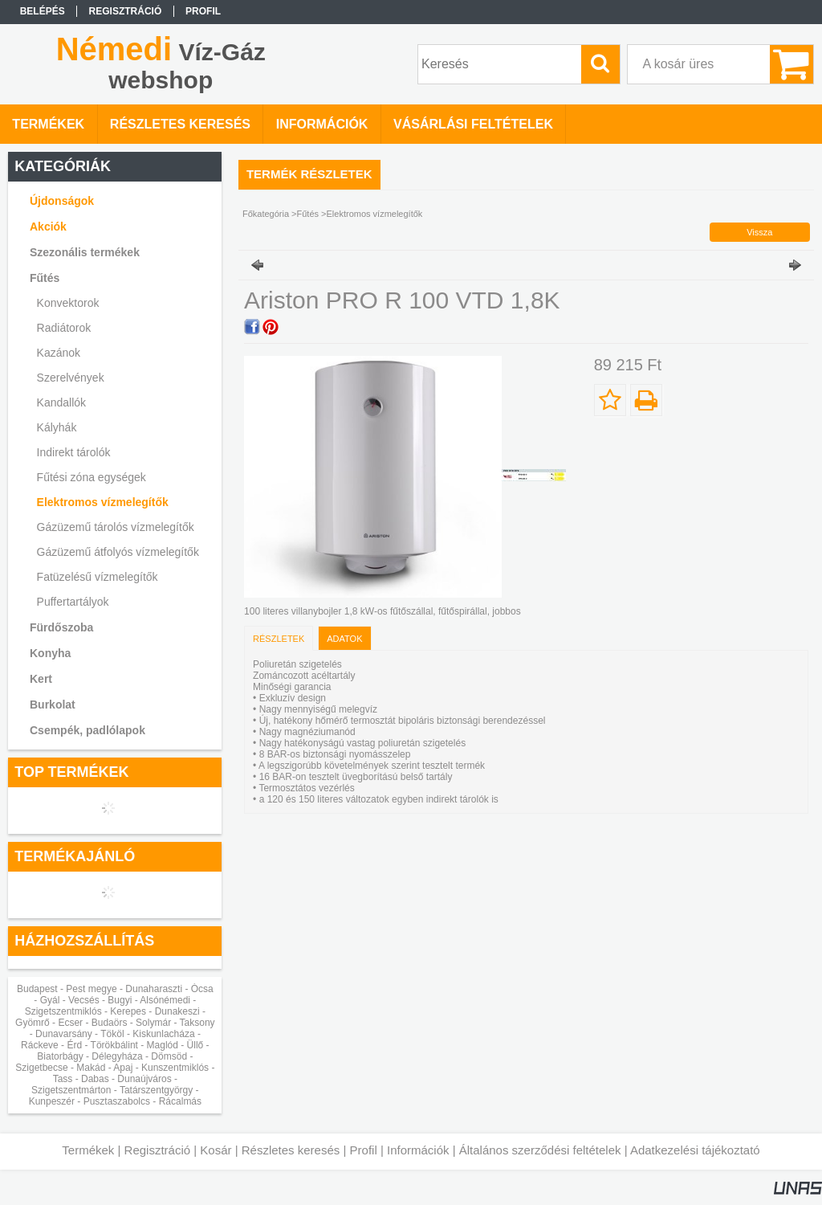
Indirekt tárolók (74, 452)
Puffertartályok (73, 601)
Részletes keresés (291, 1150)
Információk (418, 1150)
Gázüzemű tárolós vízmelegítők (115, 527)
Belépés (42, 11)
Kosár (215, 1150)
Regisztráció (157, 1150)
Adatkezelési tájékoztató (695, 1150)
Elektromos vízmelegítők (103, 502)
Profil (363, 1150)
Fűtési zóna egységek (91, 477)
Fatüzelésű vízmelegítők (97, 576)
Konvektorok (68, 302)
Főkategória (265, 214)
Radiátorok (64, 327)
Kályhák (57, 427)
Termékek (88, 1150)
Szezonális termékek (85, 252)
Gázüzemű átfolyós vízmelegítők (118, 551)
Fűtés (308, 214)
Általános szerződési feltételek (540, 1150)
